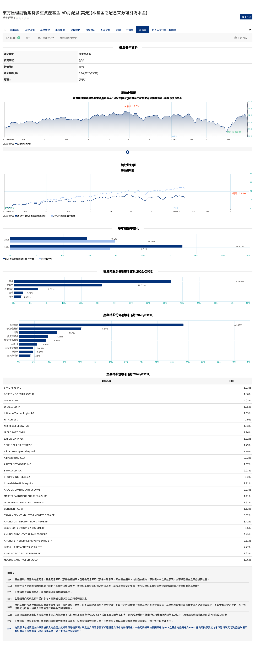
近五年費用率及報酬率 (164, 30)
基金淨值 (30, 30)
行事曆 (129, 30)
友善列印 (246, 16)
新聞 (118, 30)
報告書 (142, 30)
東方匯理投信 (46, 37)
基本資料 (15, 30)
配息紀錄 (105, 30)
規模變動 (75, 30)
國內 (28, 37)
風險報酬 (60, 30)
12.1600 (12, 37)
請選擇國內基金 (69, 37)
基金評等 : (16, 17)
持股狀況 (90, 30)
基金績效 (45, 30)
